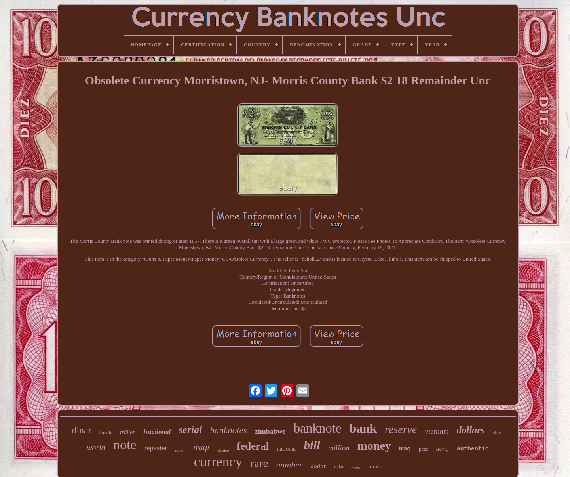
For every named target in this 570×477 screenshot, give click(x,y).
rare (259, 463)
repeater (155, 448)
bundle (105, 432)
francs (375, 466)
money (374, 445)
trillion (127, 432)
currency (218, 461)
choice (223, 450)
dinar (81, 430)
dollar (318, 466)
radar (339, 466)
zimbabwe (270, 431)
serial (190, 429)
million (339, 448)
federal (253, 446)
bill (312, 445)
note (125, 444)
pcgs (423, 449)
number (289, 464)
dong (442, 448)
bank (363, 428)
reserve (401, 429)
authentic (473, 449)
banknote (318, 428)
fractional (157, 431)
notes (356, 468)
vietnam (436, 431)
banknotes (228, 430)
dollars (471, 430)
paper (180, 450)
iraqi (201, 447)
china (498, 432)
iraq (405, 448)
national (286, 449)
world (96, 447)
